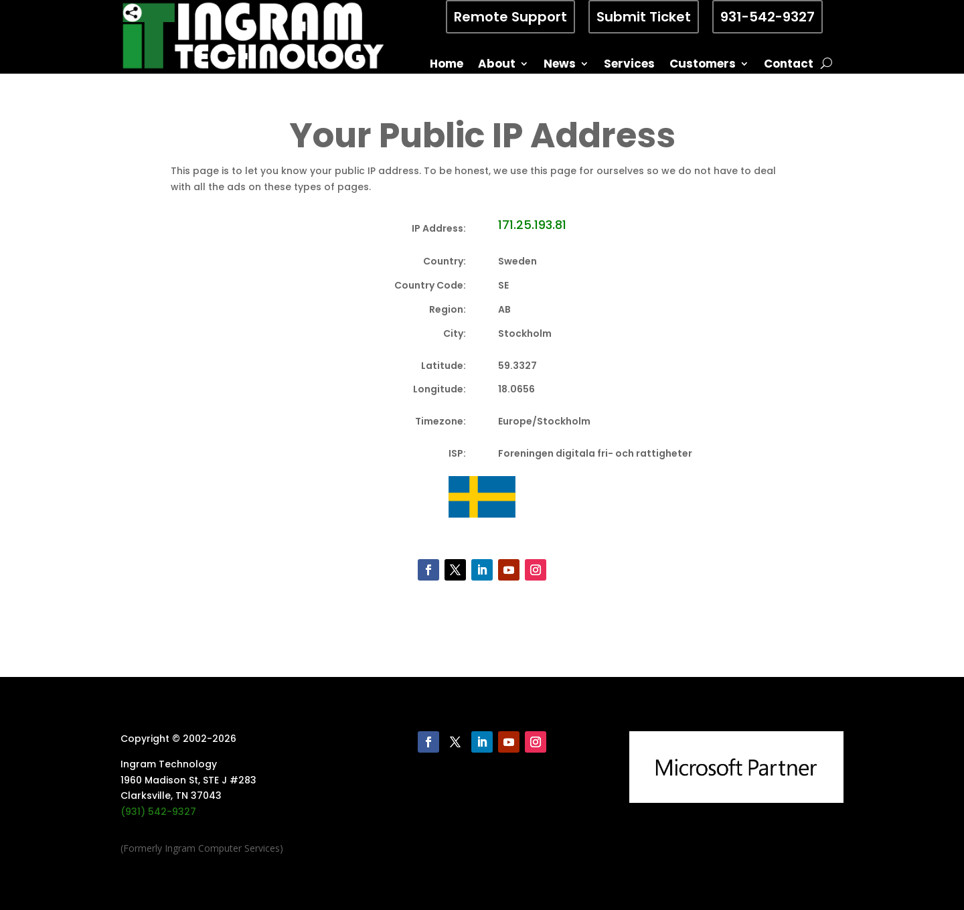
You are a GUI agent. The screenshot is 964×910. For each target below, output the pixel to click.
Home (446, 65)
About (496, 65)
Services (629, 65)
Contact (788, 65)
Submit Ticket (643, 16)
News (560, 65)
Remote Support (510, 16)
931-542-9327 (767, 16)
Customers (702, 65)
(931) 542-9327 (158, 811)
